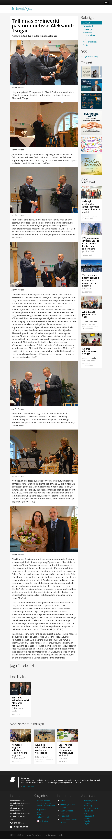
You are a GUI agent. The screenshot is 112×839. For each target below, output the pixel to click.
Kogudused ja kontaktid (42, 810)
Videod (70, 811)
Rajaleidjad (88, 811)
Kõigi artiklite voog (89, 56)
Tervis (85, 45)
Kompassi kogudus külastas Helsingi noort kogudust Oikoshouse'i (19, 751)
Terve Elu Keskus (91, 808)
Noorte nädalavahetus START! (90, 351)
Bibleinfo (87, 818)
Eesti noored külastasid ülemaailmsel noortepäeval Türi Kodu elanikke (66, 751)
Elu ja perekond (89, 35)
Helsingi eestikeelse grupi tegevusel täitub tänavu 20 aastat (91, 206)
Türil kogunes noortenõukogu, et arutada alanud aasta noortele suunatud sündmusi (90, 283)
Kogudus (86, 38)
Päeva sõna (65, 819)
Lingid (86, 823)
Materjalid (64, 816)
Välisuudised (88, 26)
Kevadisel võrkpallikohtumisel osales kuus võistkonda (45, 748)
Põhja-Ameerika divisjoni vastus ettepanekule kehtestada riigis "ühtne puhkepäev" (90, 245)
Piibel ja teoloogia (90, 42)
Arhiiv (86, 813)
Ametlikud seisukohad (46, 805)
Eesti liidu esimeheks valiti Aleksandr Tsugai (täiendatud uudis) (20, 704)
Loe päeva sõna (28, 786)
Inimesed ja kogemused (87, 30)
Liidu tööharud (43, 817)
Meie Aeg (88, 805)
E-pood (87, 803)
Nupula (87, 821)
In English (42, 821)
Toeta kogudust (90, 800)
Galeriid (63, 811)
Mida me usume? (44, 803)
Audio (62, 813)
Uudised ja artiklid (67, 804)
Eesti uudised (88, 23)
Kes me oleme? (43, 800)
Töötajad (40, 814)
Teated (86, 62)
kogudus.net (89, 816)
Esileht (63, 800)
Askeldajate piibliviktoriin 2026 (89, 314)
